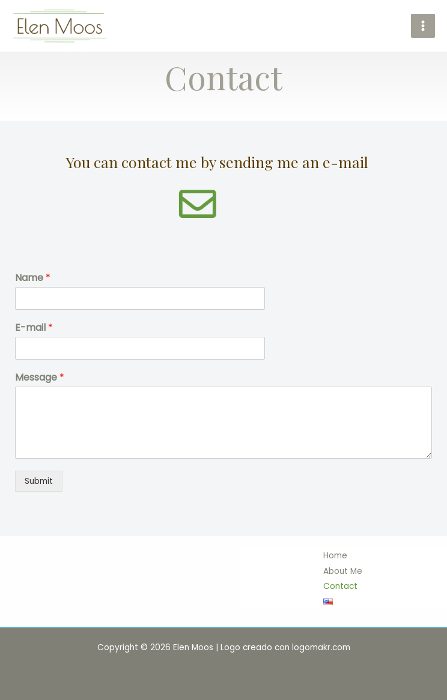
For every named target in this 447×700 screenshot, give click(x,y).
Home (335, 555)
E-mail (34, 328)
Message (39, 378)
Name (32, 278)
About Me (342, 571)
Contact (340, 586)
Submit (39, 481)
